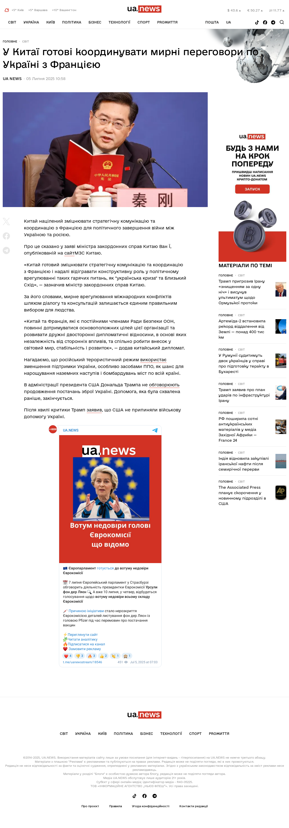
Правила (115, 806)
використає (153, 359)
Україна (31, 22)
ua (228, 22)
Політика (71, 22)
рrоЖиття (167, 22)
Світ (12, 22)
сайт (69, 252)
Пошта (212, 22)
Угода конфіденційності (150, 806)
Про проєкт (90, 806)
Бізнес (95, 22)
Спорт (144, 22)
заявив (94, 409)
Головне (10, 41)
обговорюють (164, 384)
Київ (50, 22)
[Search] (281, 22)
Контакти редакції (193, 806)
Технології (119, 22)
